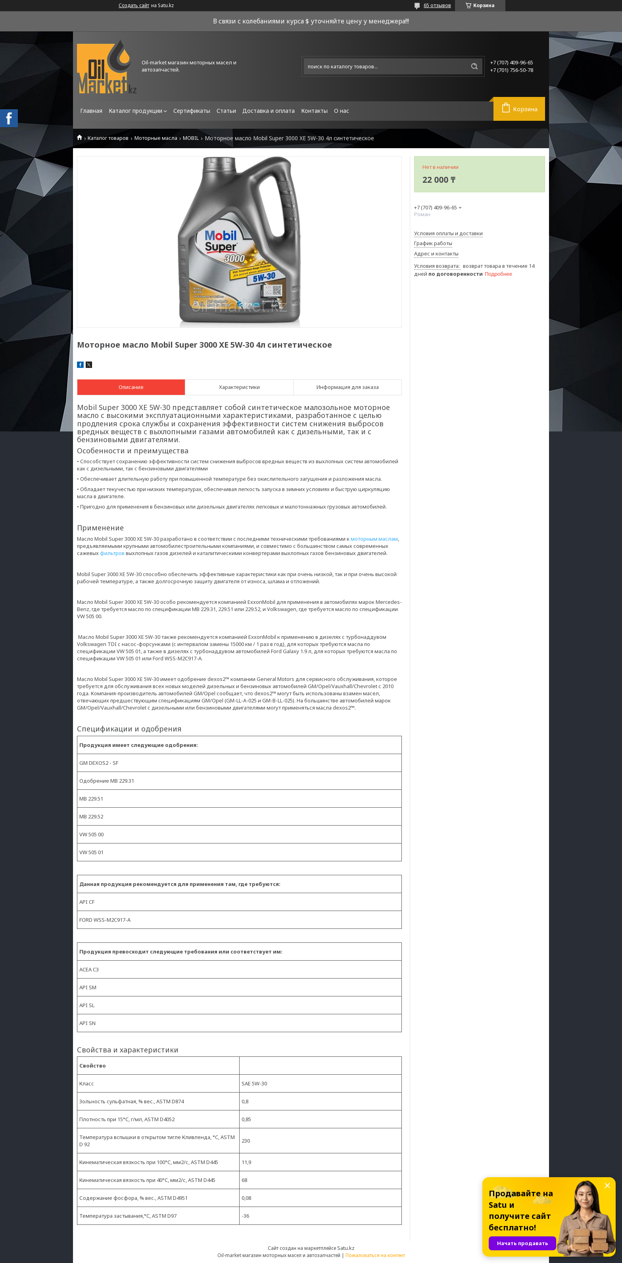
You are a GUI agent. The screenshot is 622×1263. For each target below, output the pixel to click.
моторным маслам (374, 538)
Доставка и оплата (268, 110)
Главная (91, 110)
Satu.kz (346, 1247)
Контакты (314, 110)
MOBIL (191, 138)
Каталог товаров (108, 138)
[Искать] (474, 66)
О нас (341, 110)
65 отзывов (437, 5)
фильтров (112, 553)
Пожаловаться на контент (375, 1255)
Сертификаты (191, 110)
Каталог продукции (135, 110)
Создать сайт (134, 5)
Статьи (226, 110)
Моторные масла (155, 138)
